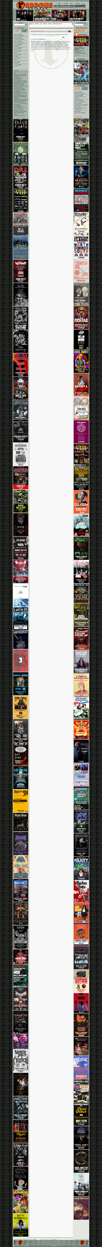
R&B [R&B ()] (62, 45)
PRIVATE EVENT (57, 23)
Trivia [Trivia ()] (32, 47)
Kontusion (16, 62)
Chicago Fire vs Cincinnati (81, 104)
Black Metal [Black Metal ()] (59, 47)
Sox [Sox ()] (18, 105)
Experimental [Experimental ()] (65, 46)
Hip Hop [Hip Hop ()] (59, 42)
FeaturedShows (24, 31)
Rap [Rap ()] (68, 42)
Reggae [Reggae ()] (36, 47)
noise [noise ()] (15, 84)
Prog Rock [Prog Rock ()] (24, 81)
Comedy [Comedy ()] (33, 45)
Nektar (16, 52)
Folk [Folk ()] (66, 43)
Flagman (16, 56)
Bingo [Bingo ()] (32, 46)
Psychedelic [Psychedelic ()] (57, 49)
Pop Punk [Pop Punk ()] (42, 47)
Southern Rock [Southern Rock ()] (52, 46)
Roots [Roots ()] (67, 49)
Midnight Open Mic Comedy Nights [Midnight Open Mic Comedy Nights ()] (24, 86)
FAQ (84, 3)
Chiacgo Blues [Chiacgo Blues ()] (24, 107)
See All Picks (77, 55)
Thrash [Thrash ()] (69, 47)
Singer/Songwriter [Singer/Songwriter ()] (50, 47)
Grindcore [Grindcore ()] (17, 75)
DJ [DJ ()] (39, 47)
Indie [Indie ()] (38, 43)
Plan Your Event (37, 1245)
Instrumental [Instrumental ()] (18, 94)
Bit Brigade (17, 45)
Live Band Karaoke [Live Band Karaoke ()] (19, 115)
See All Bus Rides (78, 116)
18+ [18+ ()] (26, 95)
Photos (66, 3)
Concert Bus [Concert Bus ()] (48, 43)
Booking (31, 1245)
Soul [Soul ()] (42, 43)
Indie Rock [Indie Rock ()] (38, 49)
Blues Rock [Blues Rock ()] (17, 79)
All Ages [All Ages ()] (17, 81)
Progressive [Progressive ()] (63, 49)
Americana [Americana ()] (51, 45)
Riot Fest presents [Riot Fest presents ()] (18, 108)
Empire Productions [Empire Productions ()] (21, 99)
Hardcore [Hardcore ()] (66, 45)
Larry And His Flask (19, 42)
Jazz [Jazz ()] (32, 43)
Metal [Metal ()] (39, 42)
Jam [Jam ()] (54, 43)
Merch (45, 23)
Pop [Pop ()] (35, 43)
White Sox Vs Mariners (80, 112)
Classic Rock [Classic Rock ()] (38, 46)
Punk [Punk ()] (44, 42)
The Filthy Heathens (19, 35)
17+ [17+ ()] (15, 73)
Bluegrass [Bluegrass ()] (17, 95)
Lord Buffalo (17, 49)
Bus (41, 23)
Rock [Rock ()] (33, 42)
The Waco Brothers (19, 39)
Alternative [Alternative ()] (60, 43)
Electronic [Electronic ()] (46, 49)
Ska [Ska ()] (42, 49)
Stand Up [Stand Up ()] (57, 45)
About (59, 3)
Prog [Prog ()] (15, 105)
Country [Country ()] (44, 46)
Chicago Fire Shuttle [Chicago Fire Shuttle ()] (20, 74)
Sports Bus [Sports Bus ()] (51, 42)
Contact (77, 3)
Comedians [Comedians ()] (22, 83)
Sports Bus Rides (77, 88)
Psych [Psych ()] (32, 50)
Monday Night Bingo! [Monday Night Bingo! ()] (17, 103)
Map (72, 3)
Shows (37, 23)
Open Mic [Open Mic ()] (64, 47)
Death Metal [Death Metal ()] (40, 45)
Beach (50, 23)
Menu (32, 23)
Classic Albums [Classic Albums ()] (18, 87)
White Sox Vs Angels (80, 93)
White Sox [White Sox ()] (20, 84)
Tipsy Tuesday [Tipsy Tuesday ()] (18, 102)
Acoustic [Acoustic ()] (33, 49)
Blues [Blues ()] (64, 42)
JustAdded (17, 31)
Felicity (16, 66)
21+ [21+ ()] (19, 90)
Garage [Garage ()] (51, 49)
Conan (15, 59)
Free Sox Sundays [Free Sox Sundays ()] (19, 110)
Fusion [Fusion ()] (16, 90)
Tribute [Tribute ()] (59, 46)
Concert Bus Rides (85, 88)
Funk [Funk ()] (46, 45)
